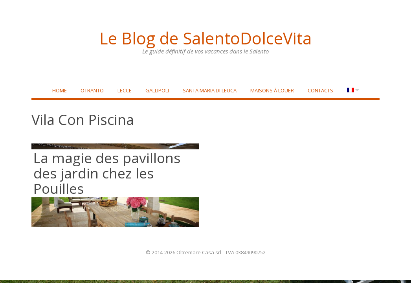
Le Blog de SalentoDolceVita (205, 37)
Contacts (319, 90)
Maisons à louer (271, 90)
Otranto (91, 90)
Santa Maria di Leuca (208, 90)
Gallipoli (156, 90)
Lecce (123, 90)
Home (58, 90)
